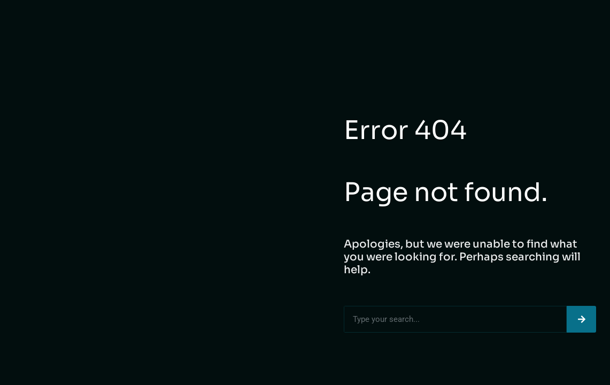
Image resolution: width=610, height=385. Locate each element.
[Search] (581, 319)
